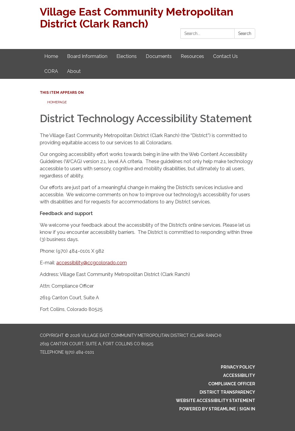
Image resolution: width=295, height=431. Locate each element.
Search (244, 33)
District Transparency (227, 392)
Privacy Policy (238, 367)
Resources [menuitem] (192, 56)
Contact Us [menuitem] (225, 56)
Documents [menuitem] (159, 56)
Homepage (57, 102)
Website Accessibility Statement (215, 400)
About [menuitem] (74, 71)
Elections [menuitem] (126, 56)
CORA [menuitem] (51, 71)
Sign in (247, 409)
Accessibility (239, 375)
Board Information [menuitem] (87, 56)
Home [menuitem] (51, 56)
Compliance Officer (231, 383)
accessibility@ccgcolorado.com (91, 263)
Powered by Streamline (207, 409)
